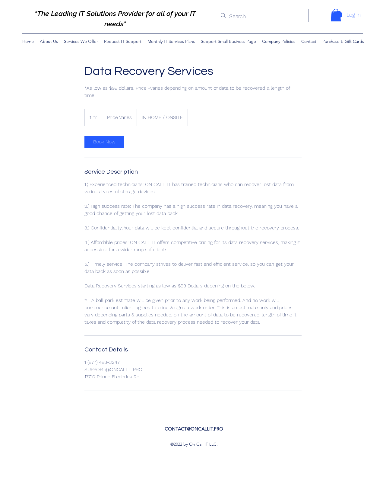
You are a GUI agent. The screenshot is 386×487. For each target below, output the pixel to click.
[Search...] (262, 16)
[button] (336, 15)
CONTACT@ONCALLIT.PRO (194, 429)
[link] (104, 142)
